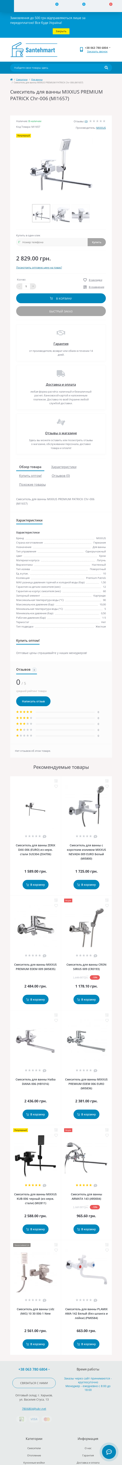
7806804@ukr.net (34, 1409)
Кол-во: (21, 279)
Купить (96, 242)
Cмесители (22, 79)
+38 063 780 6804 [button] (34, 1369)
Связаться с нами (34, 1383)
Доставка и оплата (61, 384)
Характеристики (63, 467)
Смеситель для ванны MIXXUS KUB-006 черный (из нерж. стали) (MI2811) (35, 1198)
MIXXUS (101, 128)
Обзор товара (30, 467)
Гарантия (61, 344)
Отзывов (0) (61, 475)
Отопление (34, 1455)
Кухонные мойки (34, 1462)
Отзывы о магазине (61, 433)
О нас (88, 1448)
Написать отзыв (33, 701)
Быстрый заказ (60, 311)
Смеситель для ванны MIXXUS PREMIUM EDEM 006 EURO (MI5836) (86, 1083)
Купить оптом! (30, 475)
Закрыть (61, 31)
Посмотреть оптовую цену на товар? (39, 267)
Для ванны (37, 79)
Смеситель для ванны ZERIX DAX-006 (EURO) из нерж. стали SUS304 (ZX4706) (35, 849)
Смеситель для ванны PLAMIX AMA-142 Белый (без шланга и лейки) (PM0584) (86, 1313)
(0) (86, 121)
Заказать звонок (97, 51)
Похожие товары (32, 484)
